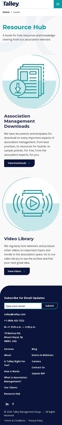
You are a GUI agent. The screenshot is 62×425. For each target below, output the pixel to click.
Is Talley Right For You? (14, 363)
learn (16, 12)
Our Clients (10, 387)
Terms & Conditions (14, 420)
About (7, 355)
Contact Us (38, 367)
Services (9, 349)
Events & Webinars (42, 355)
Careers (36, 361)
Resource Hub (12, 393)
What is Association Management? (15, 379)
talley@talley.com (14, 314)
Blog (34, 349)
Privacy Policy (36, 420)
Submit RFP (38, 373)
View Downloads (19, 163)
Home (6, 12)
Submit (49, 305)
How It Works (12, 371)
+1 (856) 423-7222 (14, 320)
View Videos (17, 271)
